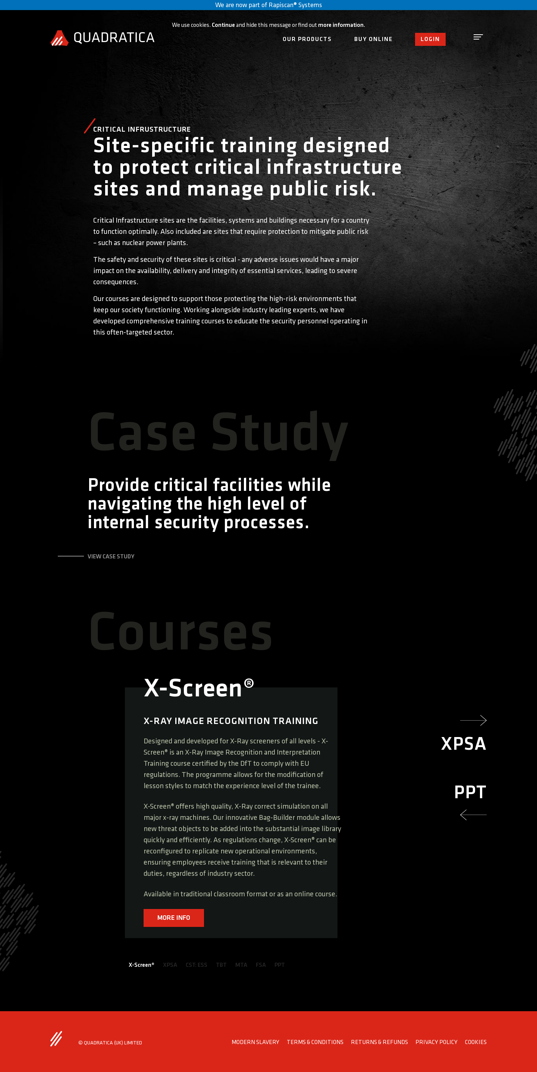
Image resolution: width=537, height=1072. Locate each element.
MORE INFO (173, 918)
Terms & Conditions (315, 1042)
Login (430, 39)
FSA (261, 965)
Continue (223, 25)
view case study (111, 556)
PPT (279, 965)
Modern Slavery (255, 1042)
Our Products (307, 39)
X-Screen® (141, 965)
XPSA (170, 965)
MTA (241, 965)
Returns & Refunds (379, 1042)
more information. (341, 25)
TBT (221, 965)
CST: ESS (196, 965)
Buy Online (373, 39)
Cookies (476, 1042)
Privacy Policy (436, 1042)
